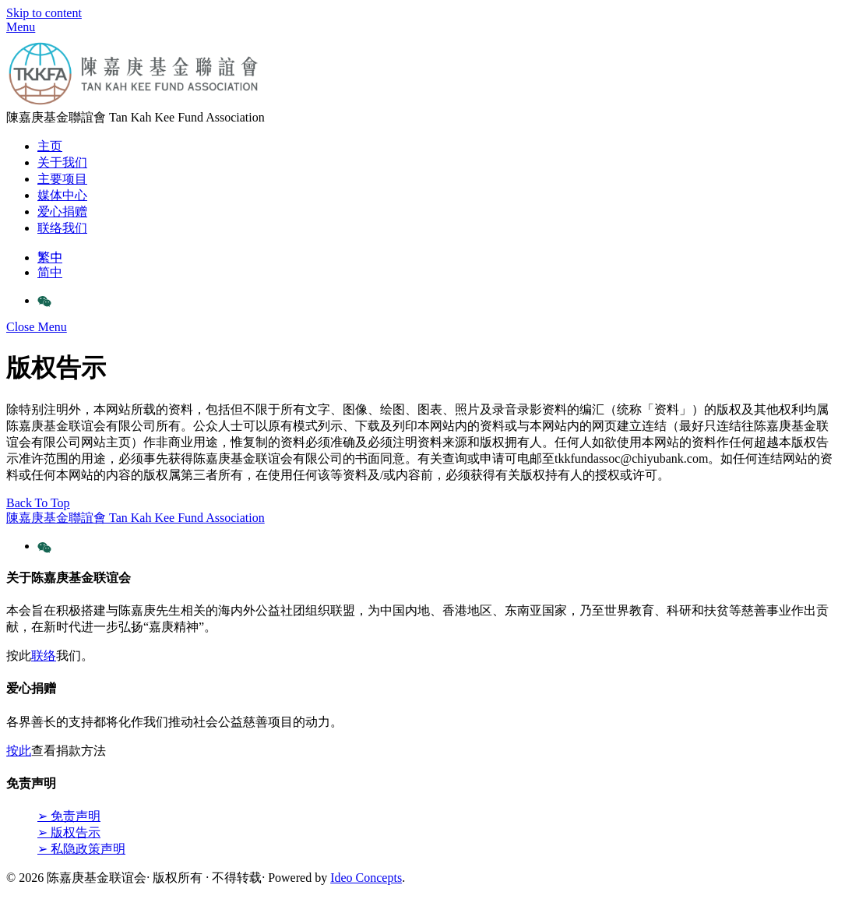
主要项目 (62, 178)
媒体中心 (62, 195)
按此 (18, 750)
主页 (49, 146)
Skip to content (44, 12)
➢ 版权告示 (68, 832)
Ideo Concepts (366, 877)
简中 (49, 272)
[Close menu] (36, 326)
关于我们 (62, 162)
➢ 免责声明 (68, 816)
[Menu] (20, 26)
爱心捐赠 (62, 211)
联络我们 (62, 227)
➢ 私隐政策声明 (81, 848)
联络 (43, 655)
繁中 (49, 257)
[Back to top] (38, 502)
